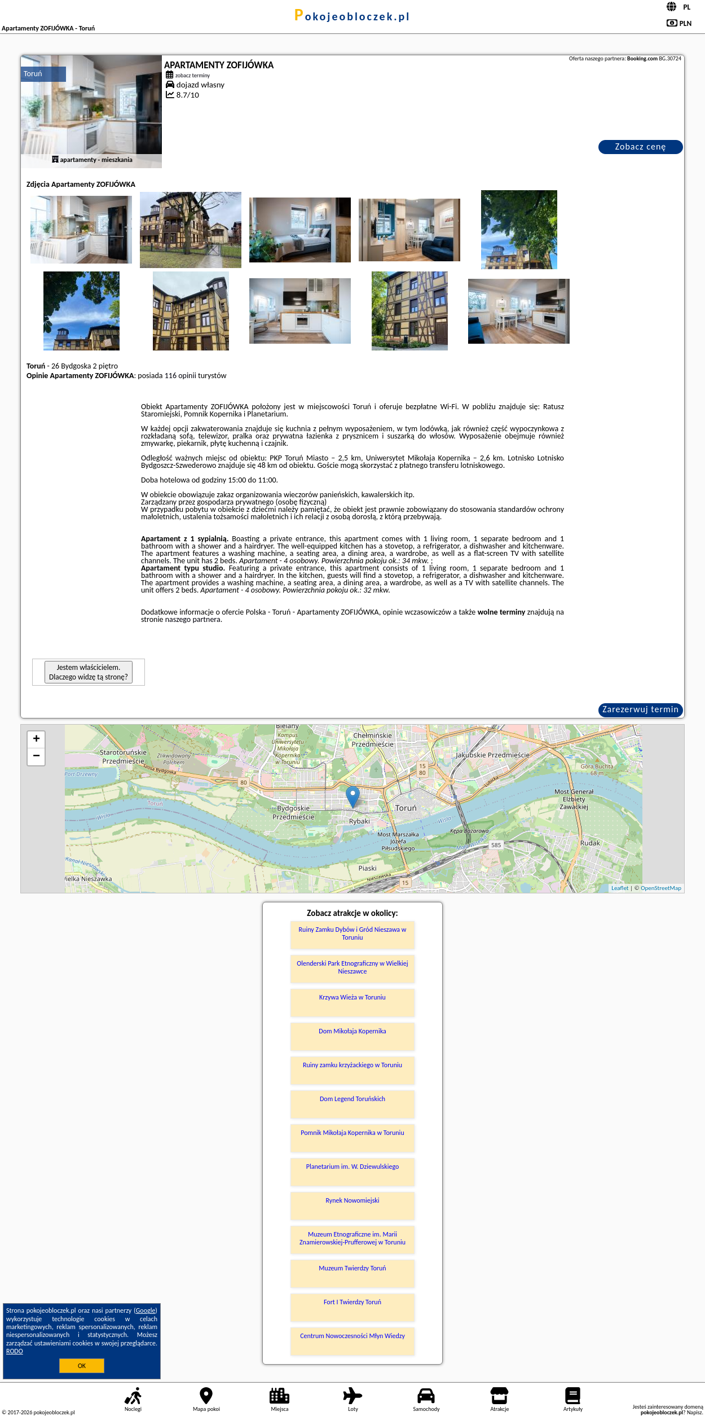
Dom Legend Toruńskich (352, 1099)
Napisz (694, 1412)
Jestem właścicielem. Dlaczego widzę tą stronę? (88, 672)
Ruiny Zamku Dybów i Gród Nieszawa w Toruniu (353, 933)
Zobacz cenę (641, 146)
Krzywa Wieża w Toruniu (352, 997)
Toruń (33, 73)
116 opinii (180, 375)
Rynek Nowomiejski (352, 1200)
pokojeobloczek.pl (352, 16)
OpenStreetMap (661, 888)
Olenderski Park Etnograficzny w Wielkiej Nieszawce (352, 967)
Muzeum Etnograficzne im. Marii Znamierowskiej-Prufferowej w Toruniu (352, 1238)
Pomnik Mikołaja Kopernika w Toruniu (352, 1133)
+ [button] (36, 739)
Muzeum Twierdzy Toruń (352, 1268)
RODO (14, 1351)
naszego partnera (193, 619)
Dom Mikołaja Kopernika (352, 1031)
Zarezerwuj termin (640, 709)
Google (146, 1310)
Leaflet (619, 888)
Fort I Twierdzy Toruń (352, 1302)
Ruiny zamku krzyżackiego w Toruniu (352, 1065)
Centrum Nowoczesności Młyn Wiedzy (352, 1336)
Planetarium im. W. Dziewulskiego (352, 1166)
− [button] (36, 756)
